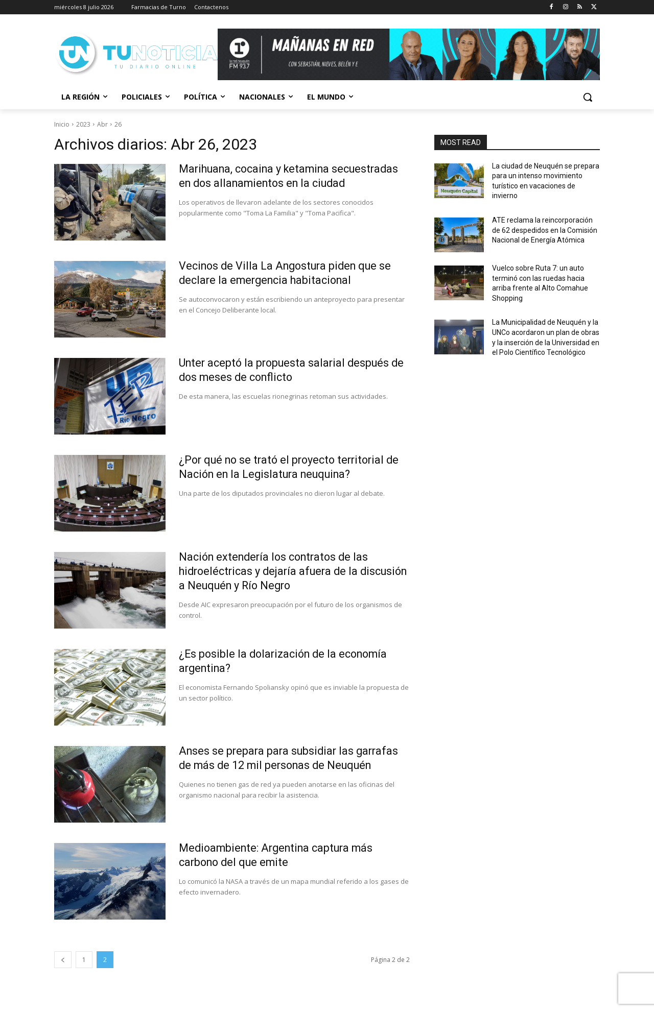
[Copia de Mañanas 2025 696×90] (409, 54)
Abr (102, 124)
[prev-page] (63, 959)
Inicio (61, 124)
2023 (83, 124)
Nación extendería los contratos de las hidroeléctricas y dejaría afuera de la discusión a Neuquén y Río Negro (277, 571)
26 (118, 124)
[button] (587, 97)
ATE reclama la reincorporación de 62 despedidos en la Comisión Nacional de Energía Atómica (544, 230)
